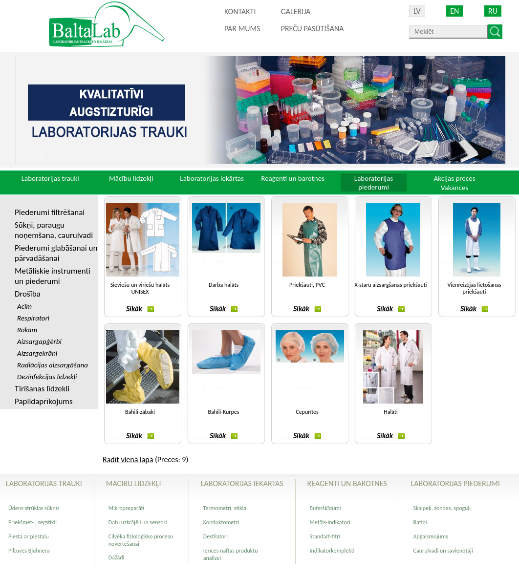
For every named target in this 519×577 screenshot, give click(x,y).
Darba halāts (223, 284)
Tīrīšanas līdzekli (42, 389)
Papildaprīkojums (44, 401)
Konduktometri (221, 522)
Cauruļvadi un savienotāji (443, 550)
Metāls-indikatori (330, 522)
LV (417, 11)
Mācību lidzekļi (131, 178)
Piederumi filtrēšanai (50, 212)
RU (492, 11)
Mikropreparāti (126, 508)
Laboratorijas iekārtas (212, 178)
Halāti (390, 411)
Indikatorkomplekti (332, 550)
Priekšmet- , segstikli (32, 522)
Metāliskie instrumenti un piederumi (52, 276)
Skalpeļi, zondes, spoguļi (442, 508)
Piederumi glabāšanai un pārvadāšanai (56, 253)
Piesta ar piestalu (28, 536)
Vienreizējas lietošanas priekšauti (474, 288)
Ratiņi (420, 522)
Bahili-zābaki (140, 411)
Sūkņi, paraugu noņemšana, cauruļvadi (54, 230)
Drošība (28, 294)
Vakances (454, 187)
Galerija (296, 11)
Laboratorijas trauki (50, 178)
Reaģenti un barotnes (292, 178)
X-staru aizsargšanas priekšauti (391, 284)
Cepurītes (307, 411)
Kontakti (240, 11)
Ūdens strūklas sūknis (33, 508)
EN (454, 11)
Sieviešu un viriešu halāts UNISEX (140, 288)
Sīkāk (140, 308)
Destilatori (215, 536)
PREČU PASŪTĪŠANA (312, 28)
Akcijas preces (454, 178)
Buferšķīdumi (325, 508)
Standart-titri (325, 536)
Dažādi (116, 557)
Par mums (242, 28)
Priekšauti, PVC (307, 284)
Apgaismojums (430, 536)
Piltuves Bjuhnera (29, 550)
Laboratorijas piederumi (373, 183)
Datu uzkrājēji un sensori (137, 522)
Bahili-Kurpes (223, 411)
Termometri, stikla (224, 508)
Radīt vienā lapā (128, 459)
